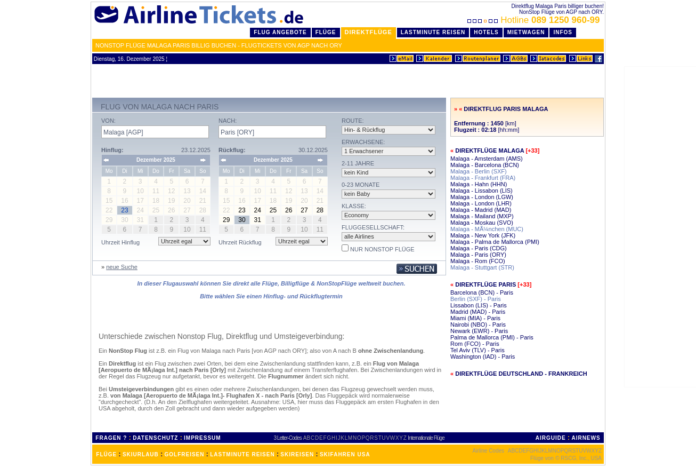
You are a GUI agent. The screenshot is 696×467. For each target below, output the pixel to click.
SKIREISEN (297, 454)
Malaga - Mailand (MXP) (482, 216)
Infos (562, 32)
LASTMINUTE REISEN (242, 454)
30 (241, 220)
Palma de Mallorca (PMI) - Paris (491, 337)
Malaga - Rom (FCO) (477, 261)
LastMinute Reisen (433, 32)
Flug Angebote (280, 32)
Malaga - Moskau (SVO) (481, 222)
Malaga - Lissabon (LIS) (481, 190)
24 (257, 210)
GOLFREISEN (185, 454)
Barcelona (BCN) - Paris (481, 292)
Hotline (535, 20)
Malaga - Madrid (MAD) (480, 210)
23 (241, 210)
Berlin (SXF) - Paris (475, 299)
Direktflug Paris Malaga (506, 109)
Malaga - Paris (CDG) (478, 248)
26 (288, 210)
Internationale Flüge (426, 438)
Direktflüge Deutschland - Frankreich (521, 373)
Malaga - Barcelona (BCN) (484, 165)
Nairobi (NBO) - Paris (478, 324)
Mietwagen (526, 32)
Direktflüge (368, 32)
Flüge (325, 32)
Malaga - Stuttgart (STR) (482, 267)
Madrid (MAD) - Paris (477, 311)
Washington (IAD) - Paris (482, 356)
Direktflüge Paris (485, 284)
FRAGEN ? (111, 438)
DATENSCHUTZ (155, 438)
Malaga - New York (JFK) (482, 235)
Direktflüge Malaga (489, 150)
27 (304, 210)
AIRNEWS (585, 438)
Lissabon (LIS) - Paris (478, 305)
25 (273, 210)
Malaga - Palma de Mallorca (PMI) (494, 242)
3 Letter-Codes (288, 438)
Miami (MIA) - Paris (475, 318)
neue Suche (121, 267)
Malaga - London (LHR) (481, 203)
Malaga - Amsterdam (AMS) (486, 158)
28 (320, 210)
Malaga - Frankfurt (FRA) (482, 178)
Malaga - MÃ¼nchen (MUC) (486, 229)
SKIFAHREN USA (345, 454)
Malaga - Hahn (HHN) (478, 184)
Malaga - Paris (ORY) (478, 254)
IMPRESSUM (202, 438)
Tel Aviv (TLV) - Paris (477, 350)
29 (226, 220)
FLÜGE (106, 454)
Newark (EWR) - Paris (479, 331)
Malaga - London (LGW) (481, 197)
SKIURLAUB (141, 454)
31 (257, 220)
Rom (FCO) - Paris (474, 344)
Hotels (486, 32)
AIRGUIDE (551, 438)
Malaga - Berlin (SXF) (478, 171)
